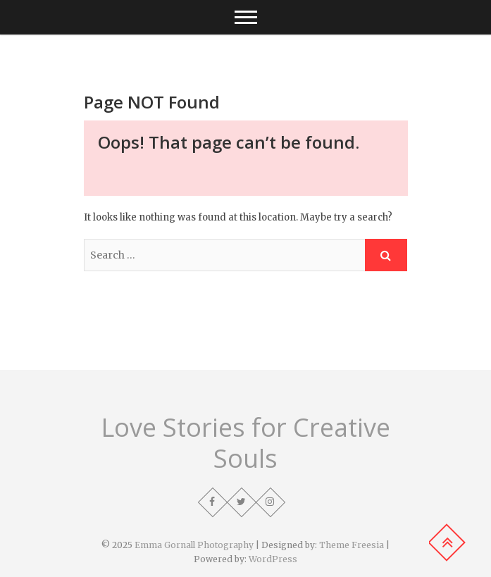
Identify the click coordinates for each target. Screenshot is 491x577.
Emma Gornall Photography (194, 545)
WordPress (273, 559)
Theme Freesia (351, 545)
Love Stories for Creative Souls (245, 443)
